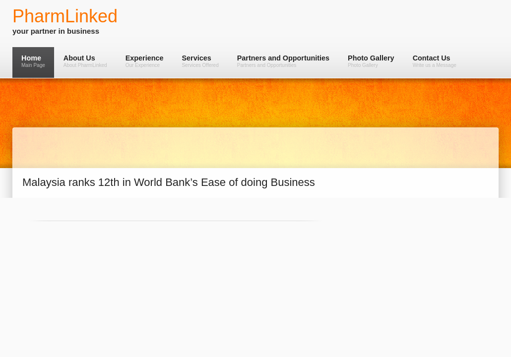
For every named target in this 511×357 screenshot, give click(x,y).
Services (200, 61)
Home (33, 61)
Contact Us (434, 61)
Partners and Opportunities (283, 61)
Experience (145, 61)
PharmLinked (65, 16)
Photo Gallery (371, 61)
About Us (85, 61)
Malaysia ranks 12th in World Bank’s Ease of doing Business (168, 182)
